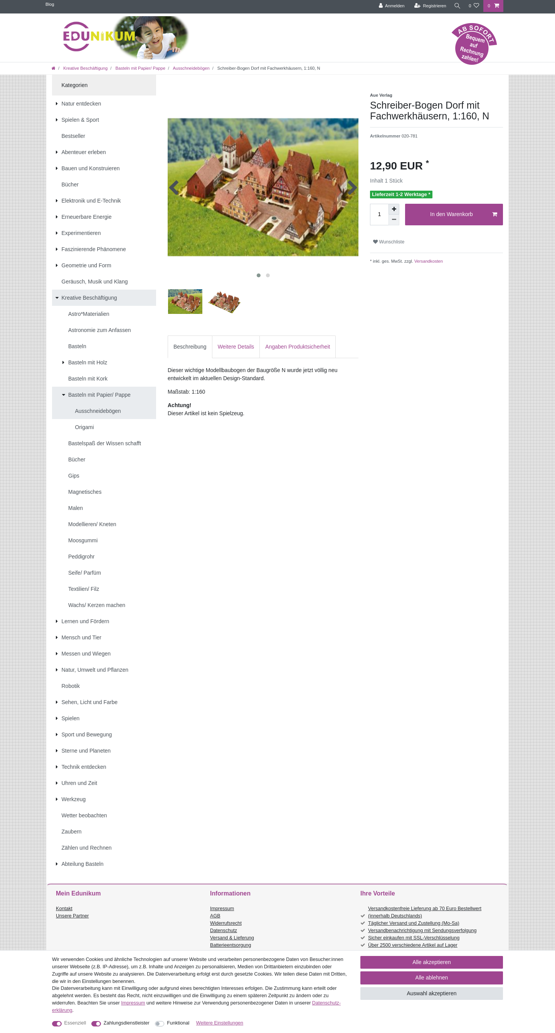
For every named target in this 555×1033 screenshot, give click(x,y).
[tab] (190, 346)
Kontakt (64, 908)
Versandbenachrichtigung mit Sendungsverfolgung (422, 930)
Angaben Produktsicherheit (297, 347)
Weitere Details (236, 347)
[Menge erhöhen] (393, 209)
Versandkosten (428, 261)
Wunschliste (388, 242)
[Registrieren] (429, 6)
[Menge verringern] (393, 220)
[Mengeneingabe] (379, 214)
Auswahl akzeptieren (431, 993)
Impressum (222, 908)
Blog (49, 4)
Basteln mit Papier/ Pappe (139, 68)
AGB (215, 916)
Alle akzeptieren (431, 962)
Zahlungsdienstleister (127, 1023)
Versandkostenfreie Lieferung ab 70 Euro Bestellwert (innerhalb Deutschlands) (424, 912)
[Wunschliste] (473, 6)
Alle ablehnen (431, 977)
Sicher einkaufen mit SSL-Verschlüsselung (413, 938)
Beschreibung (190, 347)
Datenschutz (223, 930)
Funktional (178, 1023)
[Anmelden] (390, 6)
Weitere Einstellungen (219, 1023)
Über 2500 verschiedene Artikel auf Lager (412, 945)
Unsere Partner (72, 916)
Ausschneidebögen (191, 68)
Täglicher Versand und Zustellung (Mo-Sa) (413, 923)
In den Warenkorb (463, 214)
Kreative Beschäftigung (85, 68)
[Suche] (456, 6)
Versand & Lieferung (232, 938)
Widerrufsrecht (226, 923)
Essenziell (75, 1023)
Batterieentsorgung (230, 945)
